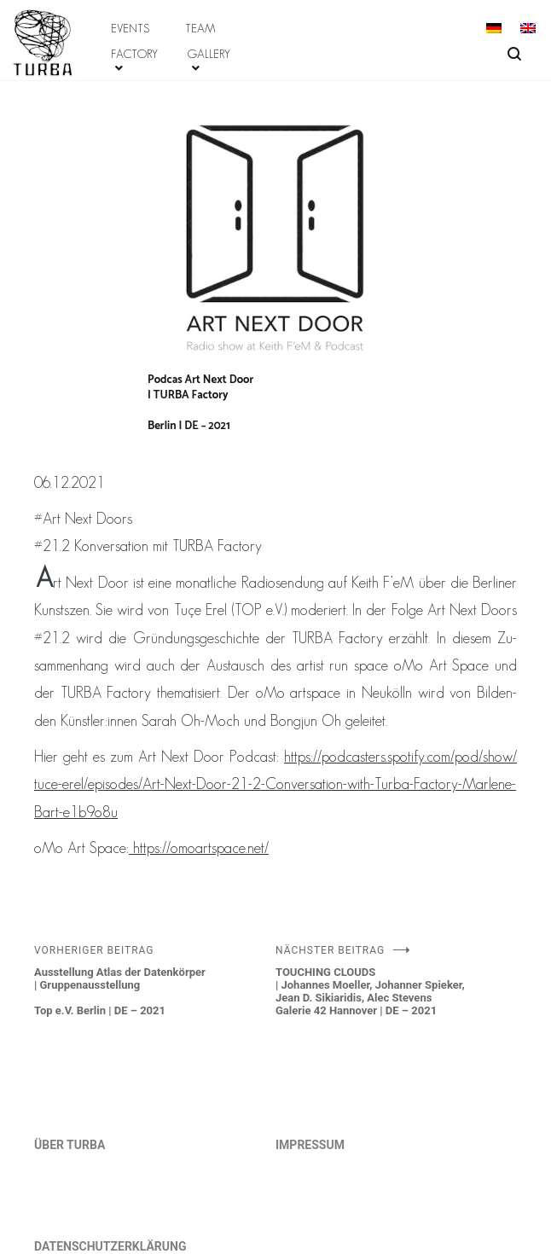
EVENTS (130, 28)
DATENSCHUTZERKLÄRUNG (110, 1246)
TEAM (200, 28)
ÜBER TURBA (69, 1145)
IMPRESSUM (310, 1145)
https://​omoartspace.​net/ (199, 847)
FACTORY (134, 54)
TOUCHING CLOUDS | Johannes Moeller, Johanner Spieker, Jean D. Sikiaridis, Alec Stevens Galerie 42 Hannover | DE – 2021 (396, 980)
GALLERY (209, 54)
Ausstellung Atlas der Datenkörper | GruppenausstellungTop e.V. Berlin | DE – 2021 (155, 980)
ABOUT (27, 15)
